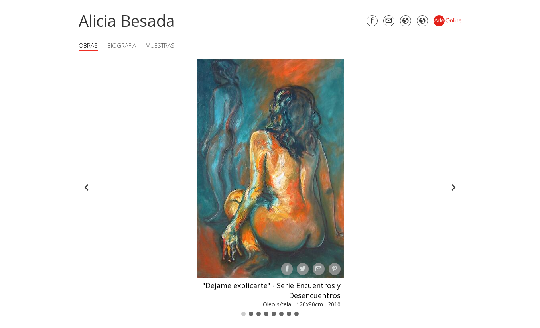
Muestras (160, 45)
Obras (88, 45)
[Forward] (453, 187)
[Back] (87, 187)
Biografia (121, 45)
